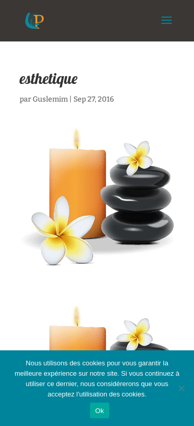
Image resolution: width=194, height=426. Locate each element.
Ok (99, 411)
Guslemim (50, 99)
